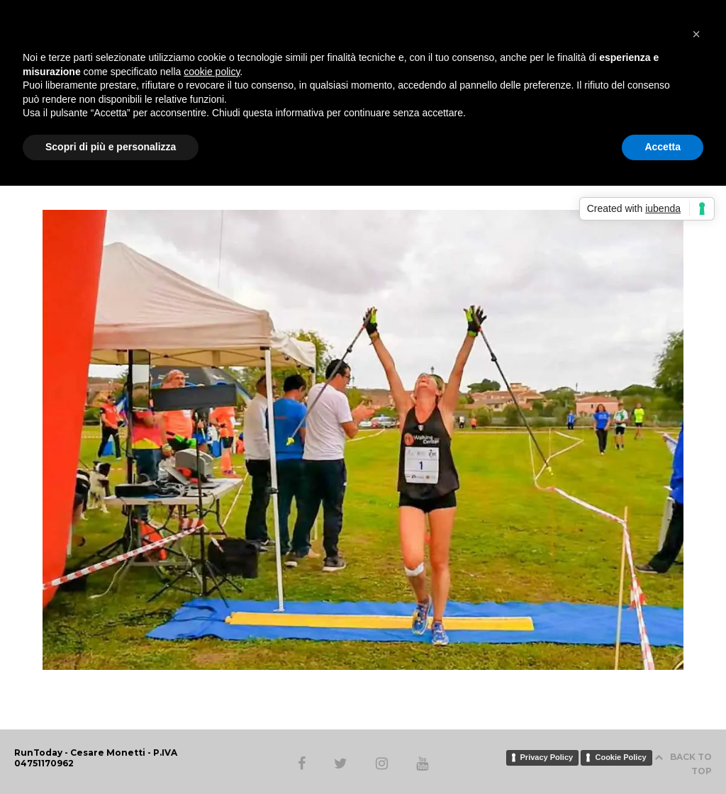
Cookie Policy (620, 757)
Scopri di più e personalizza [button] (110, 146)
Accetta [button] (662, 146)
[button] (696, 34)
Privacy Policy (547, 757)
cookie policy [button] (212, 71)
